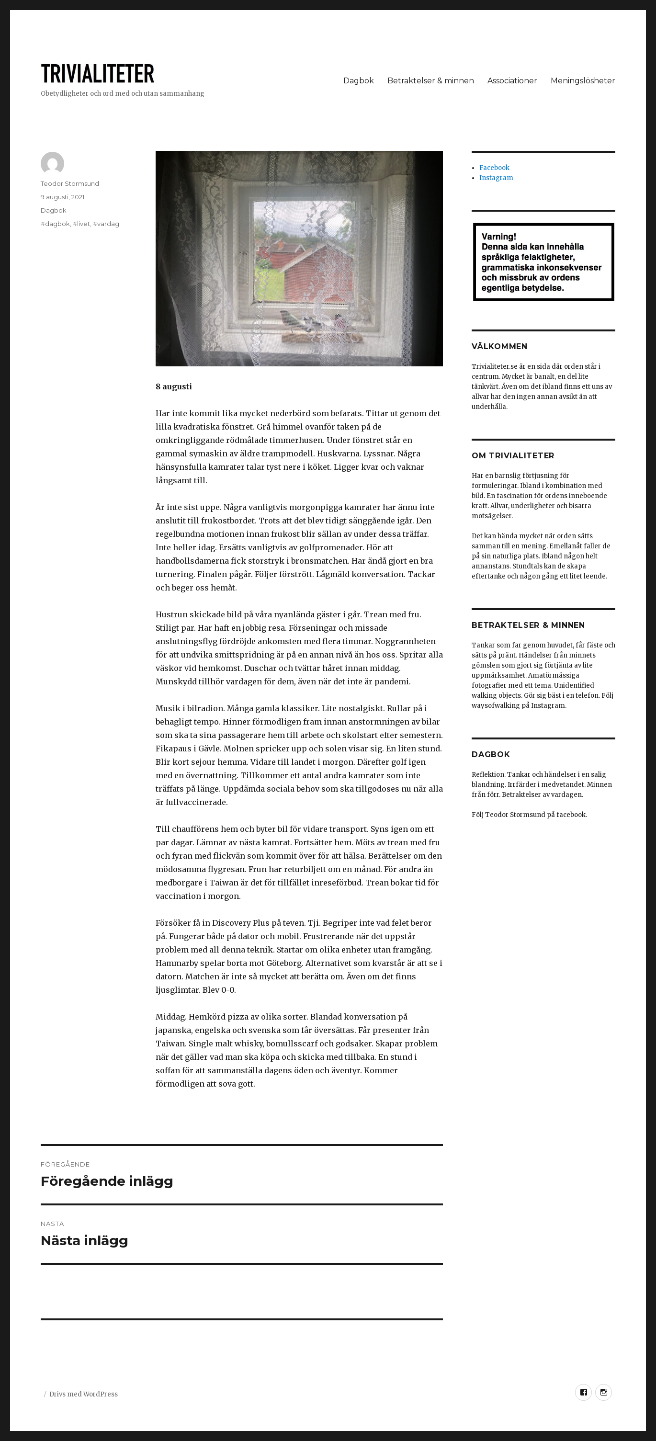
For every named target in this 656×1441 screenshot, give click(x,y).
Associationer (512, 80)
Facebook (494, 168)
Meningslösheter (583, 80)
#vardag (106, 223)
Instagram (496, 178)
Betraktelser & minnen (430, 80)
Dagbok (358, 80)
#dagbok (55, 223)
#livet (81, 223)
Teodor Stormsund (70, 183)
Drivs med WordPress (83, 1394)
